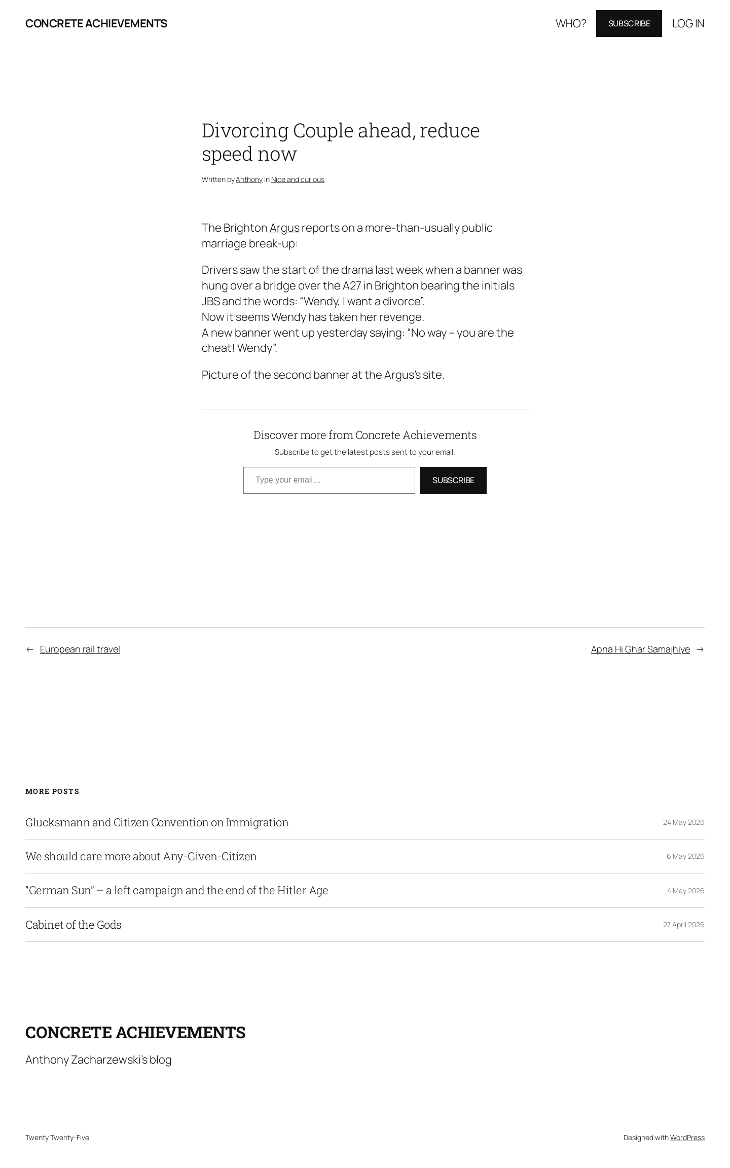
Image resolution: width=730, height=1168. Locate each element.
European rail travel (80, 649)
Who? (571, 23)
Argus (285, 227)
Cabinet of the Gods (73, 924)
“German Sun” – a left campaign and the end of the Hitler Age (176, 890)
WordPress (687, 1137)
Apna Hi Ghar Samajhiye (640, 649)
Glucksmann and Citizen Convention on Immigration (156, 822)
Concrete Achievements (96, 23)
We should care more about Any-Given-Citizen (141, 856)
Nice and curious (297, 179)
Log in (688, 23)
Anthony (249, 179)
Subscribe (629, 23)
